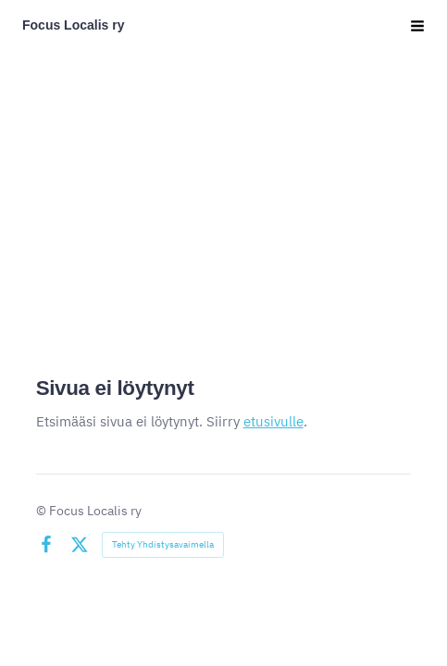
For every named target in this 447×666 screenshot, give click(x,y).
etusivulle (273, 421)
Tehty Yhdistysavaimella (163, 544)
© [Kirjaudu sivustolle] (42, 510)
